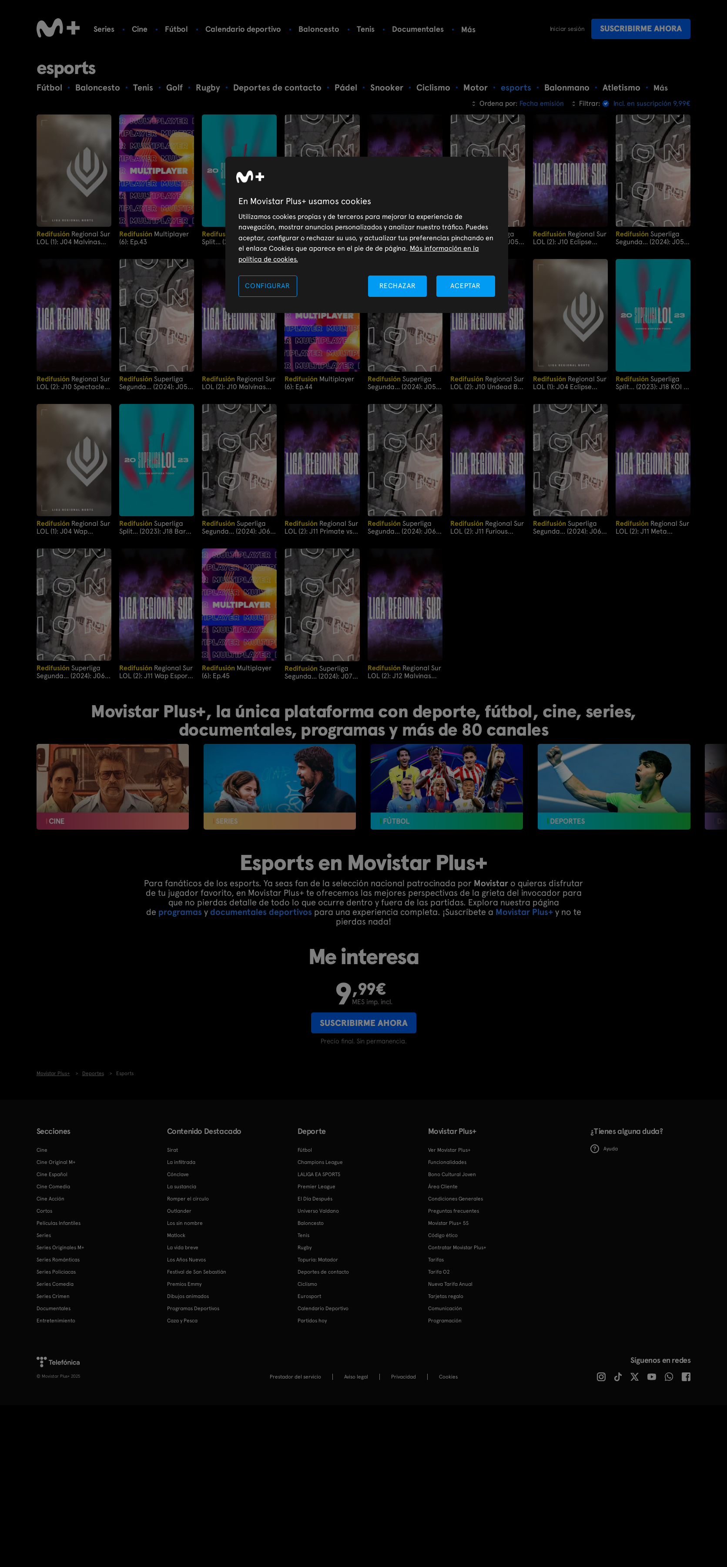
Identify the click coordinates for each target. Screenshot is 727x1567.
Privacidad (403, 1376)
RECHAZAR (397, 286)
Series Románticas (58, 1259)
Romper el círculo (188, 1198)
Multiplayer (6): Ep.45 (236, 672)
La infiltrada (181, 1162)
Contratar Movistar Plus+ (457, 1247)
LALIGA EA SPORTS (319, 1174)
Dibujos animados (188, 1296)
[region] (366, 235)
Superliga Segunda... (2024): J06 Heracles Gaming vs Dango (567, 527)
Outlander (179, 1210)
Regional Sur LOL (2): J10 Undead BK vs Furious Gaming (487, 383)
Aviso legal (356, 1376)
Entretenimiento (56, 1320)
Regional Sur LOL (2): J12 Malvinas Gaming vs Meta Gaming (405, 672)
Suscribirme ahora (641, 29)
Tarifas (436, 1259)
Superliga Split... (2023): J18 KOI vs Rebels (653, 383)
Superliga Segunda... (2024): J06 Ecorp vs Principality (236, 527)
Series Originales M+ (60, 1247)
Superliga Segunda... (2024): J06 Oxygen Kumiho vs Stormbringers (71, 672)
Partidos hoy (312, 1320)
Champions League (320, 1162)
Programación (445, 1320)
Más (468, 29)
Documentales (418, 29)
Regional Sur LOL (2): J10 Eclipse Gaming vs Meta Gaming (570, 238)
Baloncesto (318, 29)
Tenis (366, 29)
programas (180, 912)
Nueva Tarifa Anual (450, 1284)
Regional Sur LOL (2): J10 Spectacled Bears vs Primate (73, 383)
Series (104, 29)
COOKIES (448, 1376)
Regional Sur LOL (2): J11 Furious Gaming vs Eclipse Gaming (487, 527)
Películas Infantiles (58, 1223)
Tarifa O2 (439, 1271)
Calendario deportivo (243, 29)
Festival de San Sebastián (196, 1271)
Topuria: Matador (318, 1259)
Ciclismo (307, 1284)
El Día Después (315, 1198)
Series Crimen (53, 1296)
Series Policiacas (56, 1271)
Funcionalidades (447, 1162)
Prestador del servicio (295, 1376)
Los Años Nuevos (186, 1259)
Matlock (176, 1235)
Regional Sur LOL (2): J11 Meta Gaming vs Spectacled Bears (652, 527)
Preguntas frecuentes (453, 1210)
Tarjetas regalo (445, 1296)
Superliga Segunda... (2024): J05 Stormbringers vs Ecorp (403, 383)
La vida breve (182, 1247)
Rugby (305, 1247)
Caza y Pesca (182, 1320)
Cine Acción (50, 1198)
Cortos (44, 1210)
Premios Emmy (184, 1284)
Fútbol (176, 29)
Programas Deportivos (193, 1308)
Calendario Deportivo (323, 1308)
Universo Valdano (318, 1210)
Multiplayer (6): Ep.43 (154, 238)
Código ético (443, 1235)
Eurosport (309, 1296)
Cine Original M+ (56, 1162)
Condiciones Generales (455, 1198)
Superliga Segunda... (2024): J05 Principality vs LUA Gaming (153, 383)
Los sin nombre (185, 1223)
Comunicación (445, 1308)
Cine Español (52, 1174)
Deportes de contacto (323, 1271)
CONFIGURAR (267, 286)
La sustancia (181, 1186)
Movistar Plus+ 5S (448, 1223)
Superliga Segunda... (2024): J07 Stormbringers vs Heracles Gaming (318, 672)
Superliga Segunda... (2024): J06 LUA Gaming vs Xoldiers (403, 527)
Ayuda (604, 1148)
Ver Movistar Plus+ (449, 1150)
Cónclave (178, 1174)
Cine (139, 29)
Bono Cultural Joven (452, 1174)
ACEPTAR (465, 286)
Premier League (316, 1186)
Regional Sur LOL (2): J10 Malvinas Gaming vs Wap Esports (238, 383)
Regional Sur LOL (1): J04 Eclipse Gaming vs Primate (569, 383)
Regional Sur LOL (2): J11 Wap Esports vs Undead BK (156, 672)
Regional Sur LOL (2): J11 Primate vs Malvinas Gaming (321, 527)
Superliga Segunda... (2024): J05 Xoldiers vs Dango (650, 238)
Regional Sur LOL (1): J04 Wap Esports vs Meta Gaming (74, 527)
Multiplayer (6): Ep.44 (319, 383)
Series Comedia (55, 1284)
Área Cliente (443, 1186)
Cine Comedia (53, 1186)
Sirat (172, 1150)
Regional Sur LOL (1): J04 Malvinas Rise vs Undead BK (73, 238)
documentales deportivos (261, 912)
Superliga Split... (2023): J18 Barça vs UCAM (156, 527)
